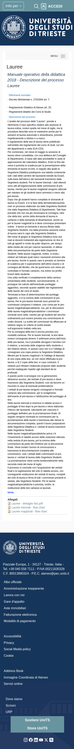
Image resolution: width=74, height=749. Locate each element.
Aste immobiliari (15, 608)
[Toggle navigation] (67, 6)
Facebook (30, 739)
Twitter (46, 739)
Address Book (13, 671)
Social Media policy (17, 649)
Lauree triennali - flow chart (28, 507)
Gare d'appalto (14, 601)
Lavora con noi (14, 595)
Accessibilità (12, 636)
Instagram (25, 739)
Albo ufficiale (13, 582)
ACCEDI (55, 6)
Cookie (9, 655)
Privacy (9, 642)
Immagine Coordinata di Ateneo (26, 677)
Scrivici (11, 705)
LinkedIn (35, 739)
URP (9, 712)
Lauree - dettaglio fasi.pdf (27, 503)
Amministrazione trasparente (24, 588)
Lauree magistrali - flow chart (29, 511)
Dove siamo (14, 699)
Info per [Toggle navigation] (13, 6)
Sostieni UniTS (37, 720)
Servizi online (13, 683)
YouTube (41, 739)
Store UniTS (37, 728)
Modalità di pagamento (20, 621)
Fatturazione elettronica (20, 614)
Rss (51, 739)
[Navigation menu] (63, 56)
